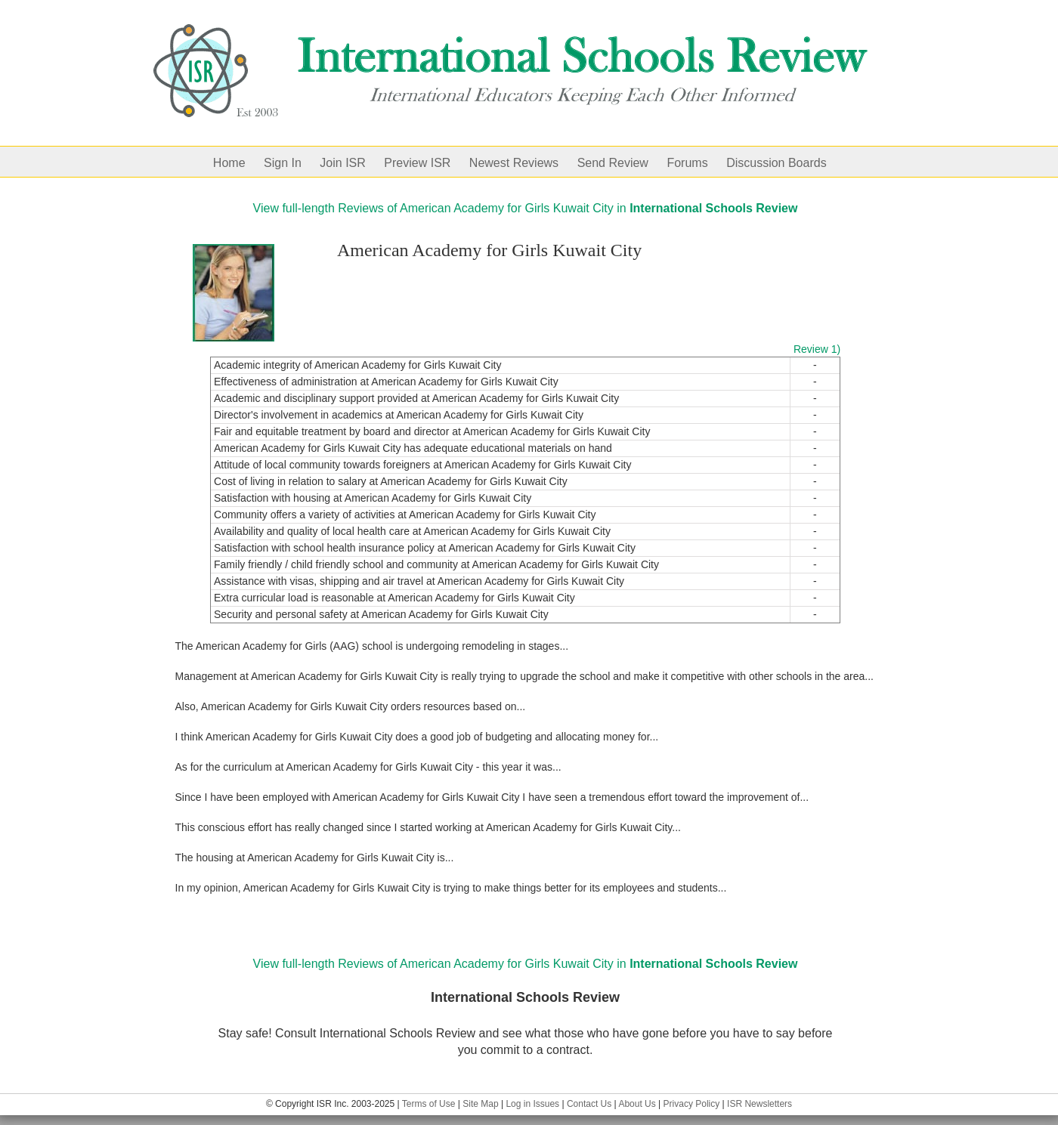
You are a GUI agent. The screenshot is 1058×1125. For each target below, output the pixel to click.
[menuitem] (238, 162)
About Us (636, 1104)
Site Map (480, 1104)
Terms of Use (429, 1104)
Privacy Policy (692, 1104)
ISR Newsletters (759, 1104)
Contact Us (589, 1104)
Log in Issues (532, 1104)
